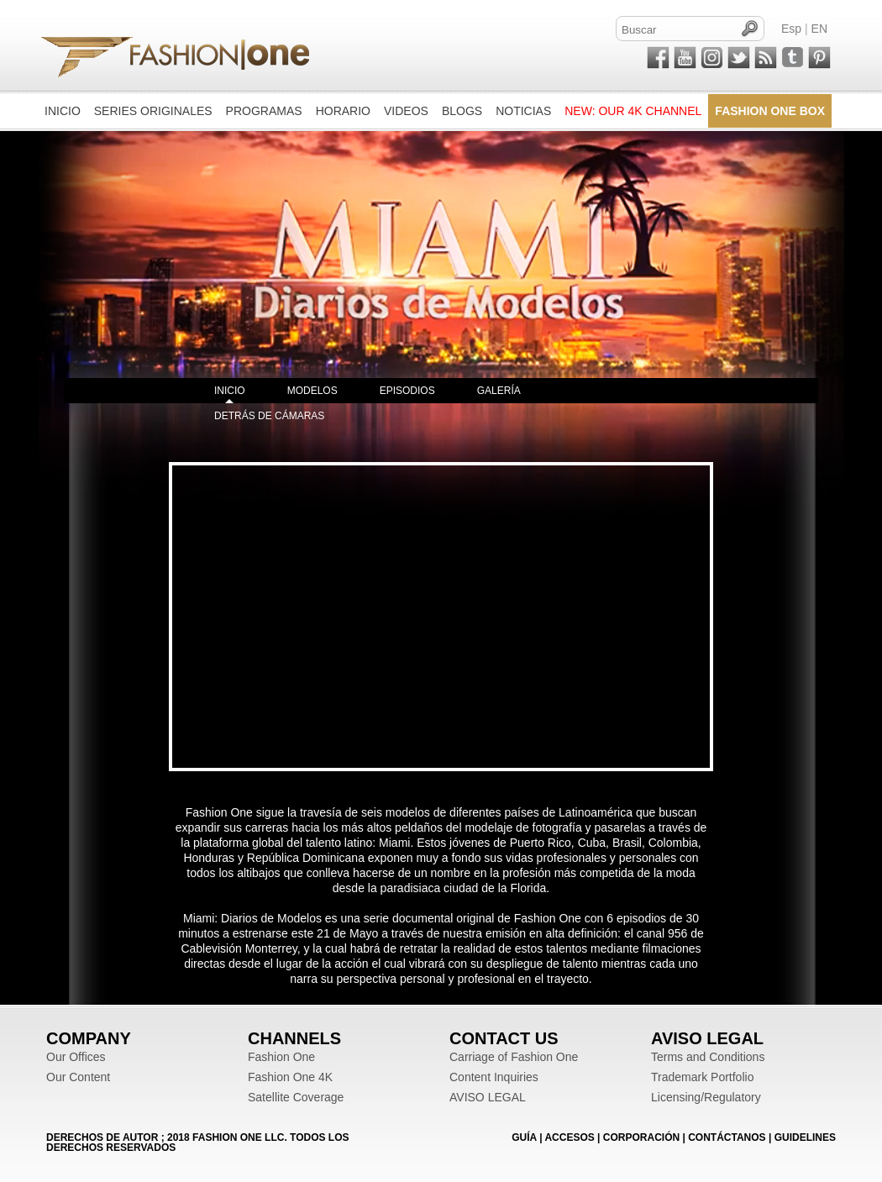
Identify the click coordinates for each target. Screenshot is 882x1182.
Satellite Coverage (296, 1097)
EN (819, 28)
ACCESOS (569, 1137)
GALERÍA (499, 391)
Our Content (78, 1077)
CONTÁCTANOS (726, 1137)
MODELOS (312, 391)
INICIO (229, 391)
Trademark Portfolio (702, 1077)
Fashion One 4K (290, 1077)
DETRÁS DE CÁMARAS (269, 416)
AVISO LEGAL (487, 1097)
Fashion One (281, 1057)
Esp (791, 28)
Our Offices (76, 1057)
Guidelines (805, 1137)
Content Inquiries (493, 1077)
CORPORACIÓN (641, 1137)
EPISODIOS (407, 391)
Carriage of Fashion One (513, 1057)
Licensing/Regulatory (706, 1097)
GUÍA (524, 1137)
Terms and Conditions (707, 1057)
